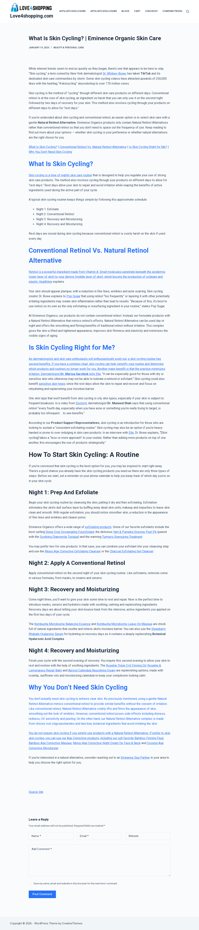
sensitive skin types (52, 384)
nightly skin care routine (76, 175)
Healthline (45, 281)
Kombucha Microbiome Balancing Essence (62, 624)
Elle (98, 374)
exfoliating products (98, 527)
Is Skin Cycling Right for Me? (148, 147)
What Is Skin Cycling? (43, 147)
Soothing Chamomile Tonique (59, 537)
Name (36, 836)
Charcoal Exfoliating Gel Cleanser (131, 551)
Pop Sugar (73, 296)
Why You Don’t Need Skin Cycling (50, 152)
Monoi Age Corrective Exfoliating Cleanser (73, 551)
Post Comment (42, 894)
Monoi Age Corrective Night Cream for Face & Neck (107, 743)
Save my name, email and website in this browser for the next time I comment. (75, 883)
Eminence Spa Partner (135, 757)
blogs (125, 11)
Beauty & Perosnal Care (68, 47)
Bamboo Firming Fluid (149, 738)
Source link (36, 792)
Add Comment (42, 849)
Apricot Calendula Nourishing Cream (91, 670)
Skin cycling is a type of (45, 175)
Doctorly (81, 403)
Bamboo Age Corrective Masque (50, 743)
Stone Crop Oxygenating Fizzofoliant (70, 532)
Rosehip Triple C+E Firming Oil (126, 665)
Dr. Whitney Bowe (114, 73)
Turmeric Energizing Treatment (122, 537)
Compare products (175, 11)
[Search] (187, 11)
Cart (137, 11)
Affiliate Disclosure (72, 11)
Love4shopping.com (31, 16)
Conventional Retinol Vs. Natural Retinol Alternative (93, 147)
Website (134, 836)
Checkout (151, 11)
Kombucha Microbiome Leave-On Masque (124, 624)
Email (84, 836)
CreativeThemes (72, 923)
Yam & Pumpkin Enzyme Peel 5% (135, 532)
